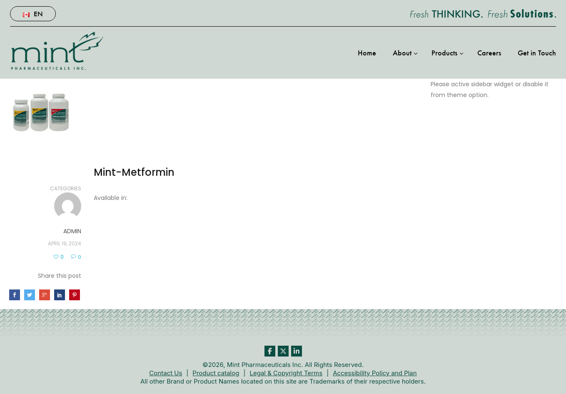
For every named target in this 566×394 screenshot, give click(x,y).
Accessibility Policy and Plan (375, 373)
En (33, 13)
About (402, 52)
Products (444, 52)
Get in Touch (537, 52)
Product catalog (215, 373)
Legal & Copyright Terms (285, 373)
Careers (489, 52)
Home (367, 52)
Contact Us (165, 373)
